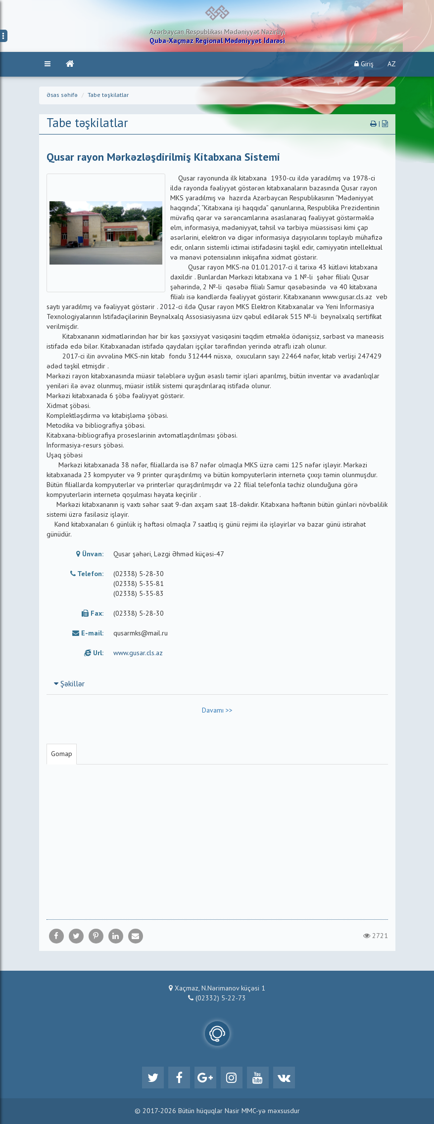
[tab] (217, 684)
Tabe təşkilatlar (108, 95)
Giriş (364, 64)
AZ (391, 64)
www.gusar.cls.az (138, 653)
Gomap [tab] (61, 754)
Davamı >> (217, 710)
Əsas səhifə (62, 95)
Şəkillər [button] (69, 684)
